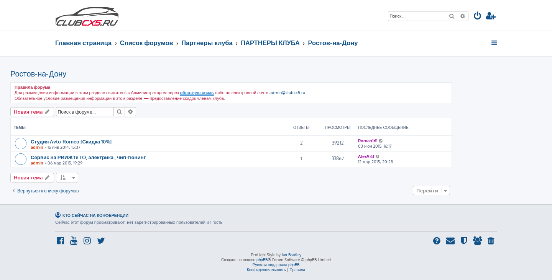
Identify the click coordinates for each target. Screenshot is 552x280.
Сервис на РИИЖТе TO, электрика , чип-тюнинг (88, 157)
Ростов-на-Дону (38, 73)
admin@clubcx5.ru (287, 92)
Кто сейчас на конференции (95, 215)
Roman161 (368, 140)
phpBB (262, 259)
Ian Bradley (291, 254)
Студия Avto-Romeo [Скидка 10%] (71, 141)
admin (37, 147)
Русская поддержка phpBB (276, 264)
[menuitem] (477, 16)
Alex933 (366, 156)
